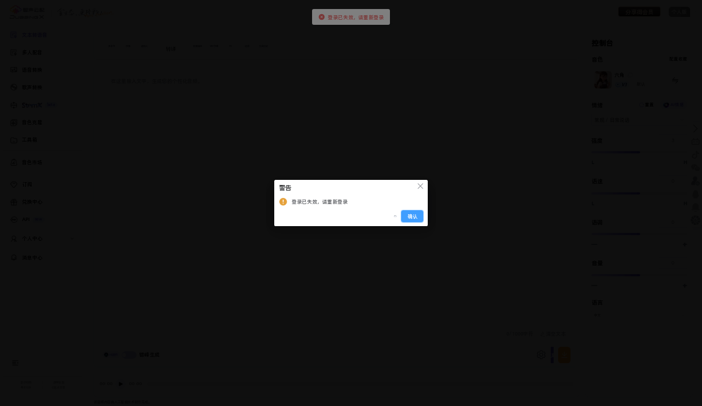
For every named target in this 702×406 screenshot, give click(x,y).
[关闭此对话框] (420, 187)
